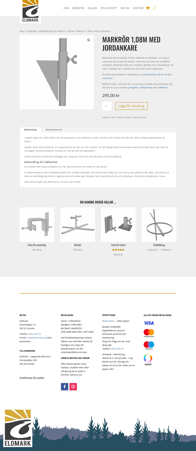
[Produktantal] (106, 106)
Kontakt (138, 8)
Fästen (71, 31)
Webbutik (78, 8)
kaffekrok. (163, 87)
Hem (22, 31)
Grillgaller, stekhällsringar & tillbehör (46, 31)
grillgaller (133, 87)
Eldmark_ (143, 117)
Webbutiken (108, 320)
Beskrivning (30, 129)
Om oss (125, 8)
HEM (66, 8)
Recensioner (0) (54, 129)
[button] (89, 40)
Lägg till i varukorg (131, 106)
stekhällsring (145, 87)
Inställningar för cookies (32, 377)
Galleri (92, 8)
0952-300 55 (34, 334)
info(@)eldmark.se (36, 337)
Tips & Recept (108, 8)
